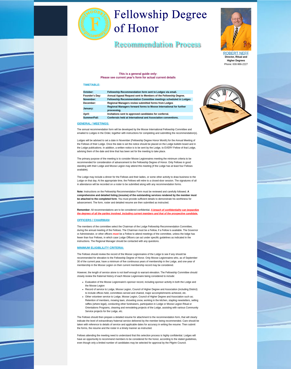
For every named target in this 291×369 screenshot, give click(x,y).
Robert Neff (236, 53)
